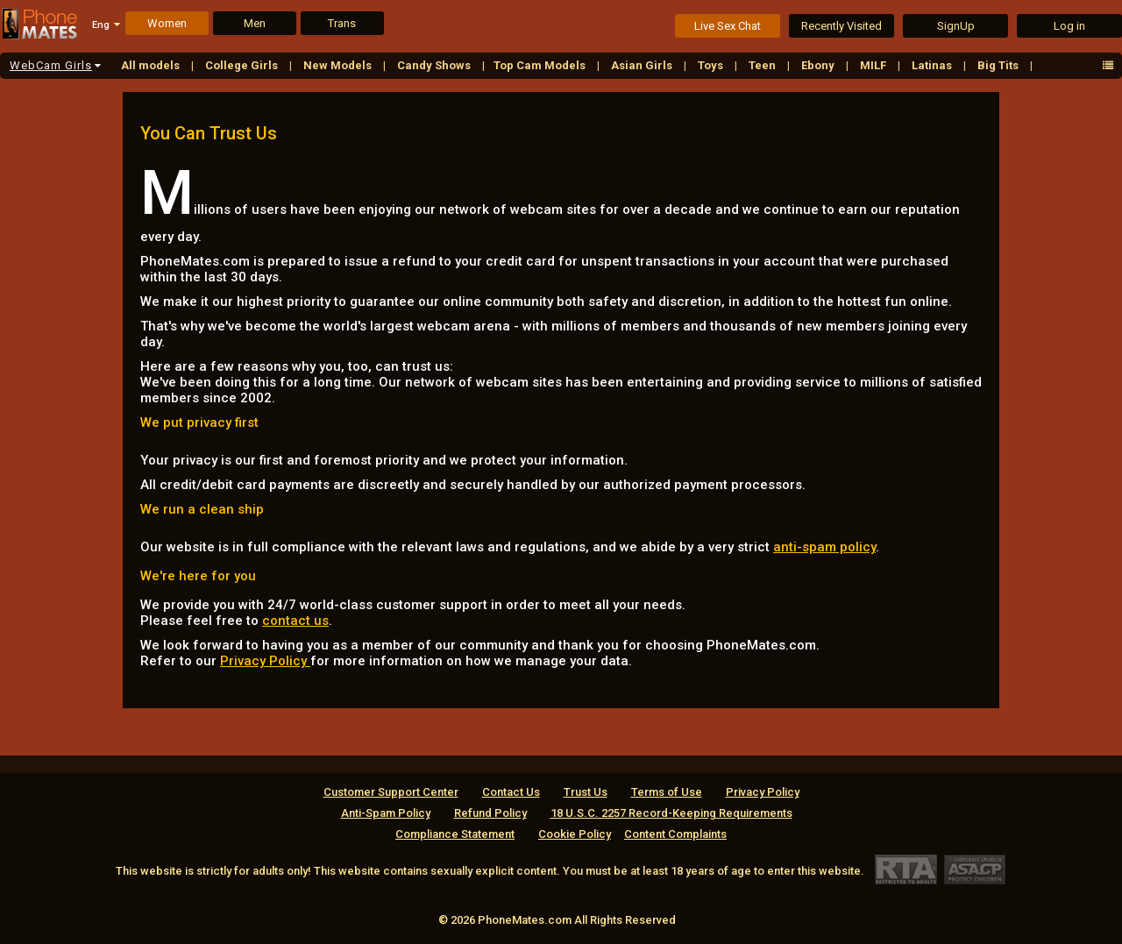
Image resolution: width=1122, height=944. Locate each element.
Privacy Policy (265, 661)
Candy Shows (435, 65)
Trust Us (585, 791)
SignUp (956, 25)
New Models (338, 65)
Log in (1069, 25)
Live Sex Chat (727, 25)
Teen (763, 65)
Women (167, 23)
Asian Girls (643, 65)
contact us (295, 620)
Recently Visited (841, 25)
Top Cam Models (541, 65)
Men (255, 23)
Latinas (933, 65)
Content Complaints (675, 834)
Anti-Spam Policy (385, 813)
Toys (712, 65)
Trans (342, 23)
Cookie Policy (574, 834)
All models (151, 65)
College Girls (242, 65)
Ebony (819, 65)
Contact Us (511, 791)
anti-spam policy (824, 547)
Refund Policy (490, 813)
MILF (874, 65)
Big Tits (999, 65)
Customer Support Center (390, 791)
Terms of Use (666, 791)
